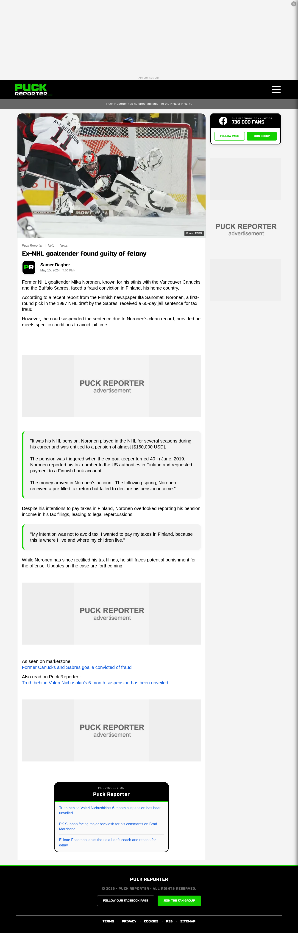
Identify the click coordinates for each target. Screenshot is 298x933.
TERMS (108, 921)
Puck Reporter (32, 245)
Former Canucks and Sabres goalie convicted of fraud (77, 667)
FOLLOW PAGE (229, 136)
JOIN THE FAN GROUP (179, 900)
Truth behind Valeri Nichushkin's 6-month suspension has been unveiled (95, 682)
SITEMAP (187, 921)
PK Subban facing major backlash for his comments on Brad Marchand (108, 826)
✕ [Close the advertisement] (293, 4)
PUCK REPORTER (149, 879)
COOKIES (151, 921)
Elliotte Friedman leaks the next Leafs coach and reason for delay (107, 842)
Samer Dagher (55, 264)
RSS (169, 921)
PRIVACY (129, 921)
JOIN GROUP (262, 136)
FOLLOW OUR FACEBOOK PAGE (125, 900)
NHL (51, 245)
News (64, 245)
